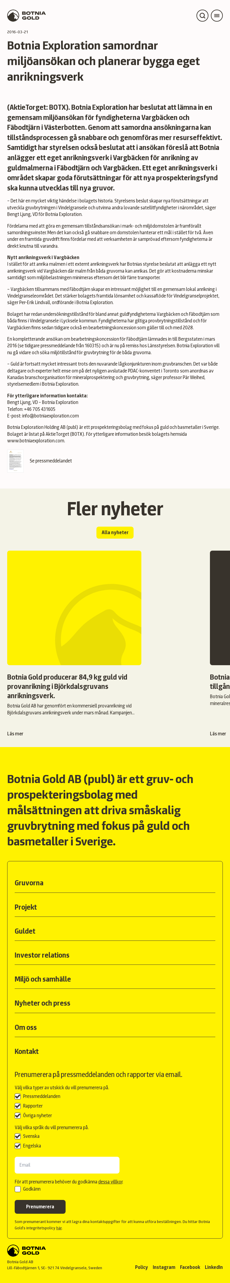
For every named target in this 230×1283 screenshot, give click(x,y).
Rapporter (33, 1106)
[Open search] (202, 16)
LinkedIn (214, 1267)
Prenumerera (40, 1207)
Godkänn (31, 1189)
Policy (141, 1267)
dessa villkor (110, 1182)
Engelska (32, 1146)
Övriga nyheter (37, 1115)
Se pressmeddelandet (39, 461)
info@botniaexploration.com (50, 416)
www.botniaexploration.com (35, 441)
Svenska (31, 1136)
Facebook (190, 1267)
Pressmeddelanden (41, 1096)
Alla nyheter (115, 532)
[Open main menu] (217, 16)
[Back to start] (54, 1251)
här (59, 1228)
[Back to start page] (26, 16)
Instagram (164, 1267)
